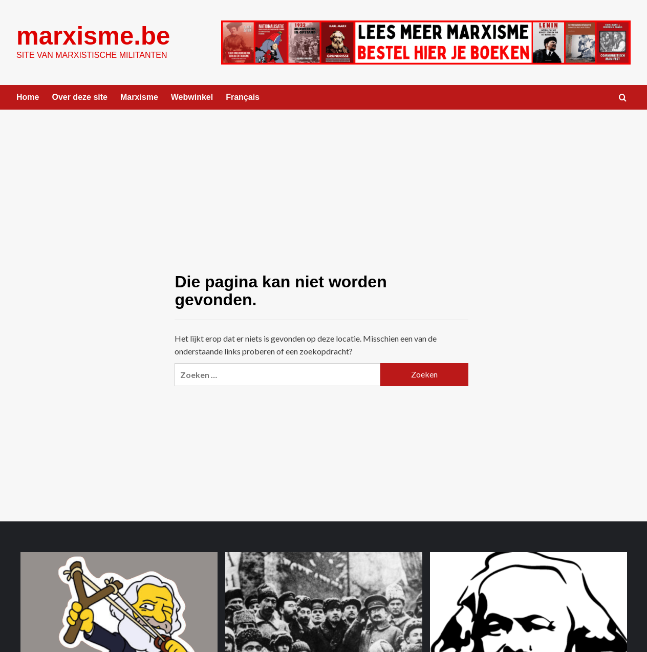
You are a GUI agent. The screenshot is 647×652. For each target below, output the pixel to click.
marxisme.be (93, 36)
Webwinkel (192, 97)
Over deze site (79, 97)
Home (27, 97)
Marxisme (139, 97)
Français (243, 97)
